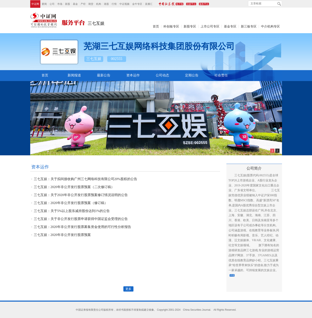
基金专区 (230, 26)
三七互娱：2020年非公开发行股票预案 (62, 235)
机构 (98, 4)
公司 (52, 4)
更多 (128, 289)
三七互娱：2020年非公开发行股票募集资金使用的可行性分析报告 (82, 227)
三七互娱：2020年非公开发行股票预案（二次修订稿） (74, 187)
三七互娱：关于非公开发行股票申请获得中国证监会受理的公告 (81, 219)
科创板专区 (171, 26)
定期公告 (191, 75)
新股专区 (190, 26)
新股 (67, 4)
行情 (114, 4)
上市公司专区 (210, 26)
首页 (156, 26)
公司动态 (162, 75)
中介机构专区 (270, 26)
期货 (90, 4)
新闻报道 (74, 75)
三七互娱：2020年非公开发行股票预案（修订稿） (71, 203)
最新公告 (103, 75)
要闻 (44, 4)
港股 (106, 4)
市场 (59, 4)
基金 (75, 4)
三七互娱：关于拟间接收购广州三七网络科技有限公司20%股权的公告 (85, 179)
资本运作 (133, 75)
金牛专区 (137, 4)
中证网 (35, 4)
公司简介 (254, 168)
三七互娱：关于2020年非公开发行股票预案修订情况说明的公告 (81, 195)
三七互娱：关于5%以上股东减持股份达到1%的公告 (72, 211)
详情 (232, 275)
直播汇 (149, 4)
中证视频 (124, 4)
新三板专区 (249, 26)
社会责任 (221, 75)
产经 (83, 4)
